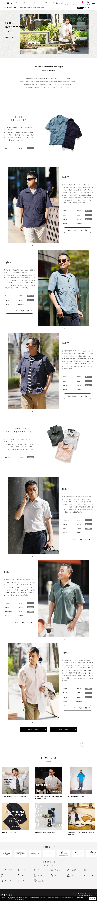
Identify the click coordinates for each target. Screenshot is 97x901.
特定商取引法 (83, 893)
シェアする (87, 7)
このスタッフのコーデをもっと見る (77, 230)
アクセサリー (8, 881)
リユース (43, 881)
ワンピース (25, 875)
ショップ (51, 3)
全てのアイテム (9, 870)
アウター (40, 870)
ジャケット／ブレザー (58, 870)
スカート (57, 875)
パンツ (40, 875)
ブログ (41, 3)
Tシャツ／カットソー (8, 875)
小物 (23, 881)
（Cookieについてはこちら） (31, 899)
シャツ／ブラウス (74, 870)
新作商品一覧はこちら (63, 729)
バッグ (73, 875)
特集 (46, 3)
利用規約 (75, 893)
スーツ (23, 870)
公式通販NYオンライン (10, 7)
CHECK (30, 148)
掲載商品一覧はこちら (33, 729)
